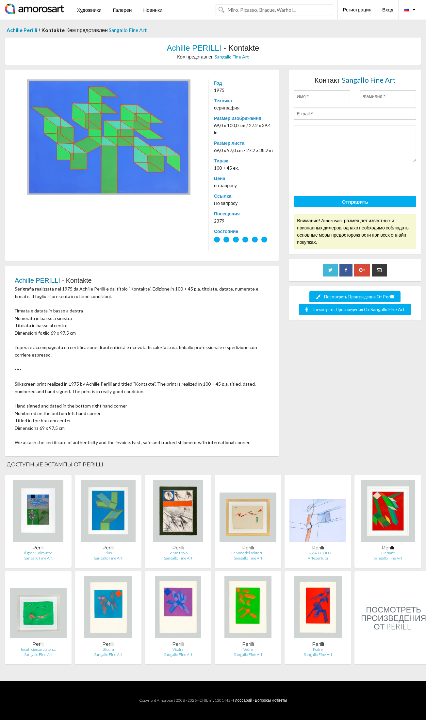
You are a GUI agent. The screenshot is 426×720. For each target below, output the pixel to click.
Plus (108, 552)
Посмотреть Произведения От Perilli (355, 296)
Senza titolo (178, 552)
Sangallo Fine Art (128, 30)
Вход (387, 9)
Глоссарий (242, 700)
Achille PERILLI (194, 47)
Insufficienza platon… (38, 649)
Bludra (108, 649)
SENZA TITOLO (317, 552)
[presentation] (343, 180)
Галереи (122, 10)
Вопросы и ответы (271, 700)
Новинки (152, 10)
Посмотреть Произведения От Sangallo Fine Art (355, 309)
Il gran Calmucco (38, 552)
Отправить (355, 202)
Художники (89, 10)
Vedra (248, 649)
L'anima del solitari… (248, 552)
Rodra (318, 649)
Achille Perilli (22, 30)
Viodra (178, 649)
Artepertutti (318, 558)
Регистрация (357, 9)
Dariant (388, 552)
